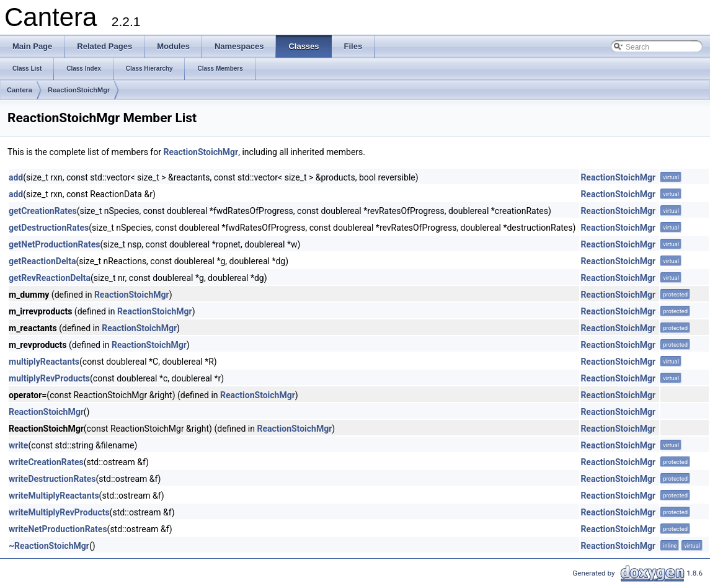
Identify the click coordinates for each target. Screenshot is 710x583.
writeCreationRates (46, 462)
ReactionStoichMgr (79, 90)
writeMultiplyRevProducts (59, 512)
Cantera (19, 90)
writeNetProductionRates (58, 529)
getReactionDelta (42, 261)
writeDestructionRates (52, 479)
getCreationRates (43, 211)
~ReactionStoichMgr (49, 546)
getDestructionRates (49, 228)
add (16, 177)
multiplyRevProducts (49, 378)
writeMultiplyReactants (54, 496)
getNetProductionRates (54, 244)
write (18, 445)
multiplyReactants (44, 362)
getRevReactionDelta (50, 278)
